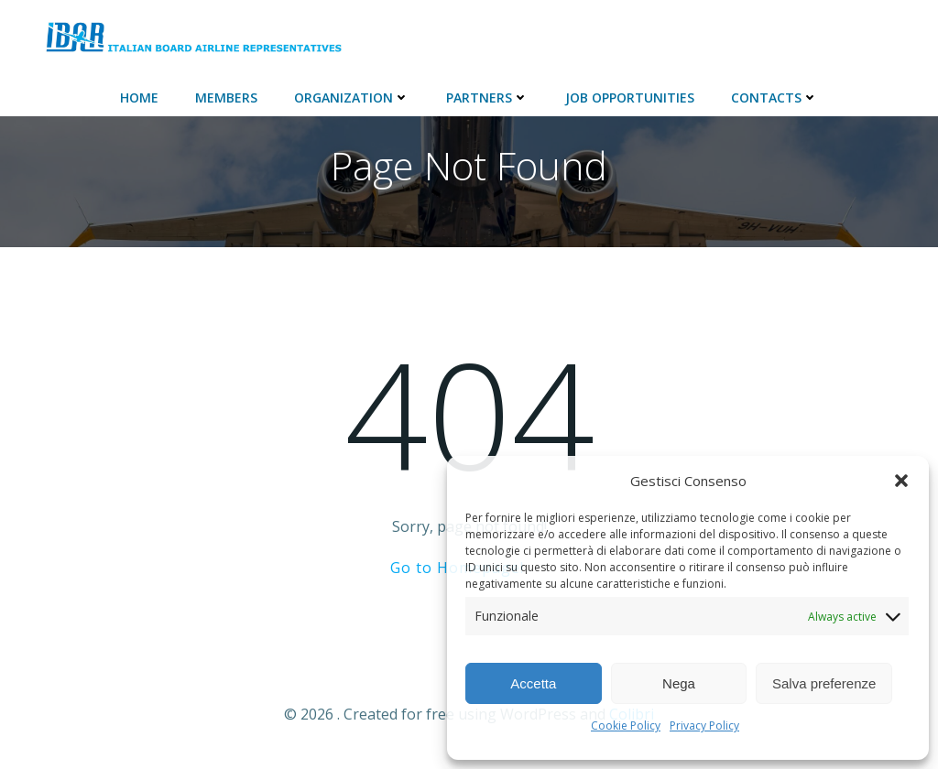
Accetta (533, 683)
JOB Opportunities (629, 97)
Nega (678, 683)
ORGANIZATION (351, 97)
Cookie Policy (625, 725)
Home (139, 97)
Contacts (774, 97)
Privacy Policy (704, 725)
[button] (901, 480)
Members (226, 97)
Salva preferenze (824, 683)
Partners (487, 97)
